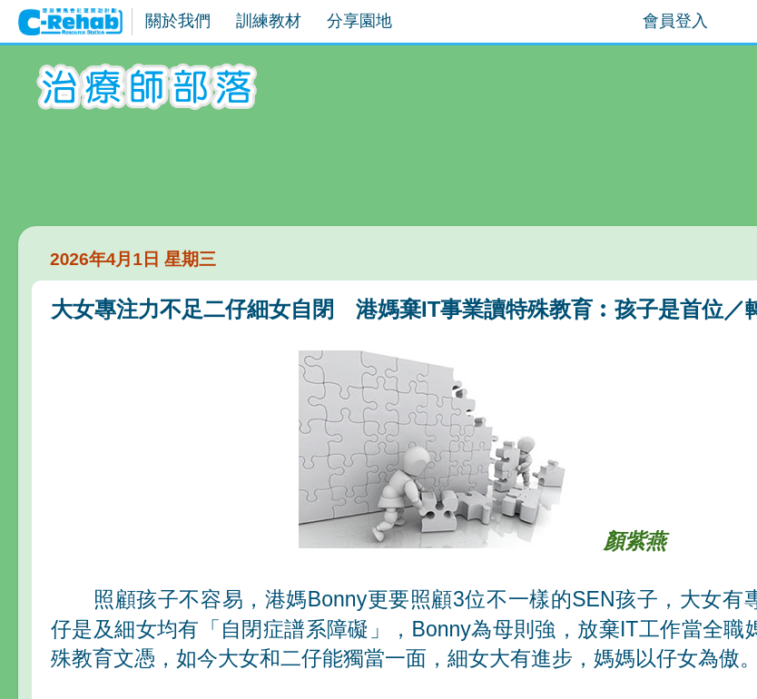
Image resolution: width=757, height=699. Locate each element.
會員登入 (675, 21)
